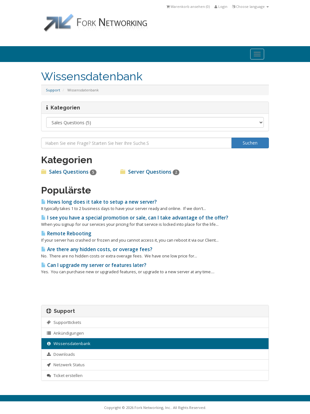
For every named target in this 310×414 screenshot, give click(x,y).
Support (53, 90)
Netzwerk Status (65, 365)
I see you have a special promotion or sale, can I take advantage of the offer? (134, 217)
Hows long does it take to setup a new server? (99, 202)
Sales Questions (68, 171)
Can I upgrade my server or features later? (93, 265)
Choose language (250, 6)
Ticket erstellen (64, 375)
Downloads (60, 354)
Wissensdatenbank (68, 343)
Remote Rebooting (66, 233)
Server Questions (149, 171)
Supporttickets (63, 322)
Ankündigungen (65, 333)
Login (220, 6)
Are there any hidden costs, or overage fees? (96, 249)
